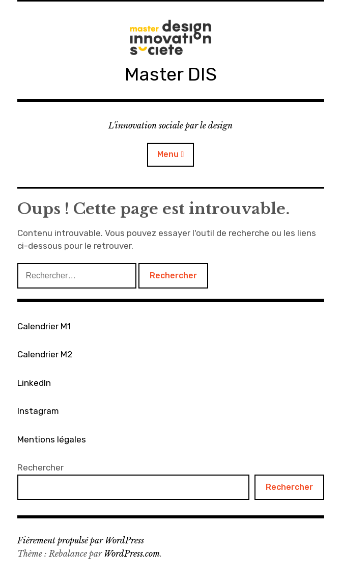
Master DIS (171, 74)
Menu (168, 154)
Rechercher (40, 467)
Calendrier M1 (44, 326)
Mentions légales (51, 439)
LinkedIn (34, 383)
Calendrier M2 (44, 354)
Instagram (38, 411)
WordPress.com (132, 553)
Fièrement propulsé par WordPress (80, 540)
